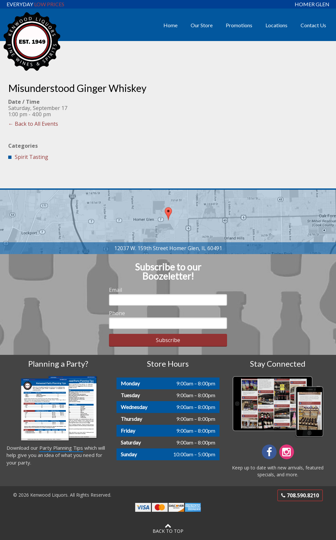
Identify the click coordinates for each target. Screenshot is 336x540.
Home (170, 25)
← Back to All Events (33, 123)
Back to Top (168, 528)
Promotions (239, 25)
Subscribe (168, 340)
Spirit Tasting (31, 157)
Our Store (202, 25)
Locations (276, 25)
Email (115, 289)
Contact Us (313, 25)
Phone (117, 313)
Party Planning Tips (61, 447)
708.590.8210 (300, 495)
